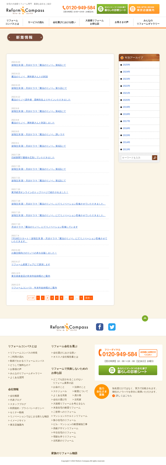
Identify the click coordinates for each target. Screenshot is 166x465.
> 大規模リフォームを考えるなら (68, 403)
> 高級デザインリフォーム (64, 428)
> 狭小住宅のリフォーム (63, 420)
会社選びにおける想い (64, 22)
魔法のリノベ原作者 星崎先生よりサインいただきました (41, 99)
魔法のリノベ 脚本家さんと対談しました (33, 122)
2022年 (126, 86)
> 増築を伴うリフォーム (63, 436)
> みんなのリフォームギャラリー (25, 373)
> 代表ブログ (14, 400)
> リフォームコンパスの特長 (22, 352)
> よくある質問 (16, 377)
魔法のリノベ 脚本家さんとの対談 (29, 76)
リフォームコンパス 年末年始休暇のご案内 (34, 287)
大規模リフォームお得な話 (94, 22)
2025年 (126, 64)
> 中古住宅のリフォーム (63, 432)
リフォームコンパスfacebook (99, 327)
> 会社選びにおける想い (63, 352)
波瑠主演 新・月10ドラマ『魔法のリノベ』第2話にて (38, 169)
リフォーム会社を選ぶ (64, 346)
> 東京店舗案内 (16, 424)
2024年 (126, 71)
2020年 (126, 100)
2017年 (126, 121)
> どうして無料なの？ (19, 365)
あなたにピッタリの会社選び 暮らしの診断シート (112, 9)
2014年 (126, 142)
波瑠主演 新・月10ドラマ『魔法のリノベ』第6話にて (38, 65)
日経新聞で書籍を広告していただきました (33, 157)
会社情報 (13, 389)
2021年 (126, 93)
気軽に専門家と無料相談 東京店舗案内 (144, 9)
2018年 (126, 114)
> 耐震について (80, 391)
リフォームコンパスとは (12, 22)
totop (145, 318)
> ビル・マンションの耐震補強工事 (69, 424)
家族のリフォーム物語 (64, 453)
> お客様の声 (14, 369)
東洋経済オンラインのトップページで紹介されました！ (39, 192)
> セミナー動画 (16, 412)
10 (71, 297)
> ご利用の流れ (16, 356)
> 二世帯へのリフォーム (63, 412)
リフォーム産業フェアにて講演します (30, 264)
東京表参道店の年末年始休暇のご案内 (30, 276)
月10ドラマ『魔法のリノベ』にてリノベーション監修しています (44, 227)
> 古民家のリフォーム (62, 440)
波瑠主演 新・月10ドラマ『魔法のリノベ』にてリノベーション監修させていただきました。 (58, 204)
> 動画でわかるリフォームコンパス (26, 361)
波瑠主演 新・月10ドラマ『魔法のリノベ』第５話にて (39, 88)
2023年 (126, 79)
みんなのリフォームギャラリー (148, 22)
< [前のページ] (38, 297)
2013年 (126, 149)
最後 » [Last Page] (88, 297)
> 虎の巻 (76, 395)
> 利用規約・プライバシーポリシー (26, 408)
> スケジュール (59, 391)
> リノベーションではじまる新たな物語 (28, 416)
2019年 (126, 107)
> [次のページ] (81, 297)
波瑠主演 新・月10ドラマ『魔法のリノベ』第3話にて (38, 146)
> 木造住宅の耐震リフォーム (66, 407)
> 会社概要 (13, 395)
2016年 (126, 128)
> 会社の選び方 (59, 399)
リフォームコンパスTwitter (112, 327)
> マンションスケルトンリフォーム (69, 416)
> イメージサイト (17, 420)
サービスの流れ (36, 22)
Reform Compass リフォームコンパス (25, 10)
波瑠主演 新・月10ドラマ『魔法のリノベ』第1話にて (38, 180)
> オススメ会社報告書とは (64, 356)
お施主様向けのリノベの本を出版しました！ (34, 253)
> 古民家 (76, 399)
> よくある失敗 (59, 395)
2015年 (126, 135)
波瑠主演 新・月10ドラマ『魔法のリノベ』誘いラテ (38, 134)
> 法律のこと (79, 387)
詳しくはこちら (124, 395)
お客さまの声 (121, 22)
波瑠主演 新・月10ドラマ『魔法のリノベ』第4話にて (38, 111)
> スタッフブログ (17, 404)
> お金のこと (58, 387)
